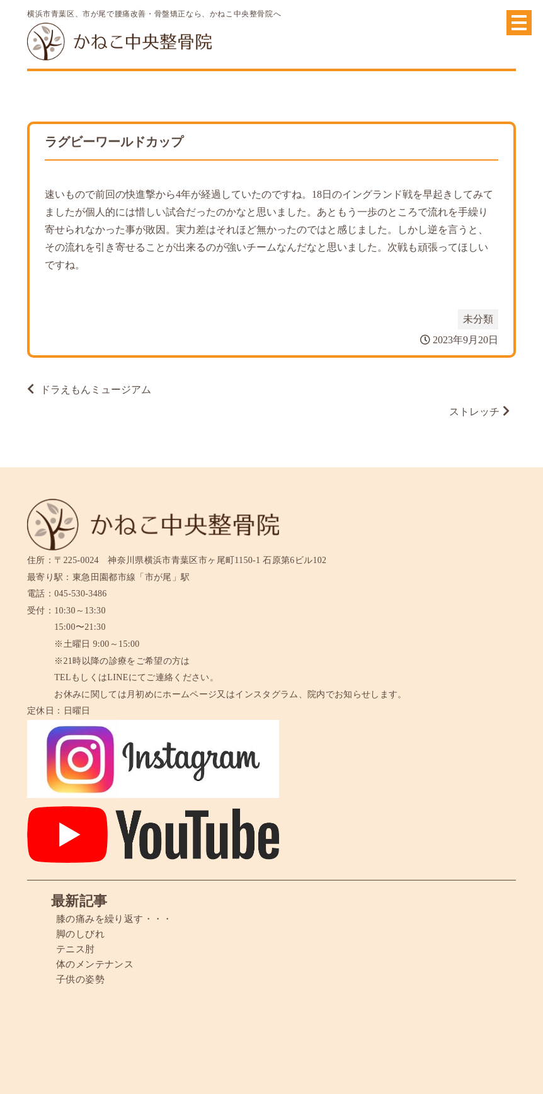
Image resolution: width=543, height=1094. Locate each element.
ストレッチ (474, 411)
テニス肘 (77, 948)
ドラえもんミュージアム (95, 389)
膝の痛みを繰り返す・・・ (118, 918)
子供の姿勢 (82, 979)
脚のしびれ (82, 933)
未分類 (478, 319)
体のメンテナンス (97, 964)
